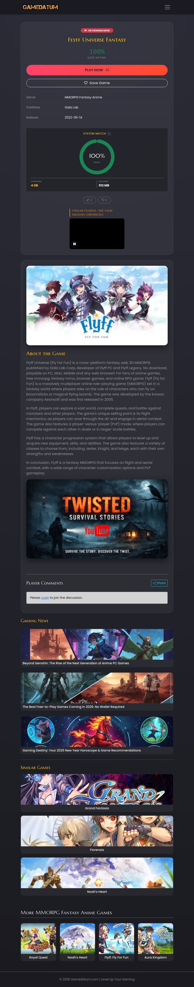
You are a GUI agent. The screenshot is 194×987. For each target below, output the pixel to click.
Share (159, 583)
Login (45, 597)
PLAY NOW (97, 70)
